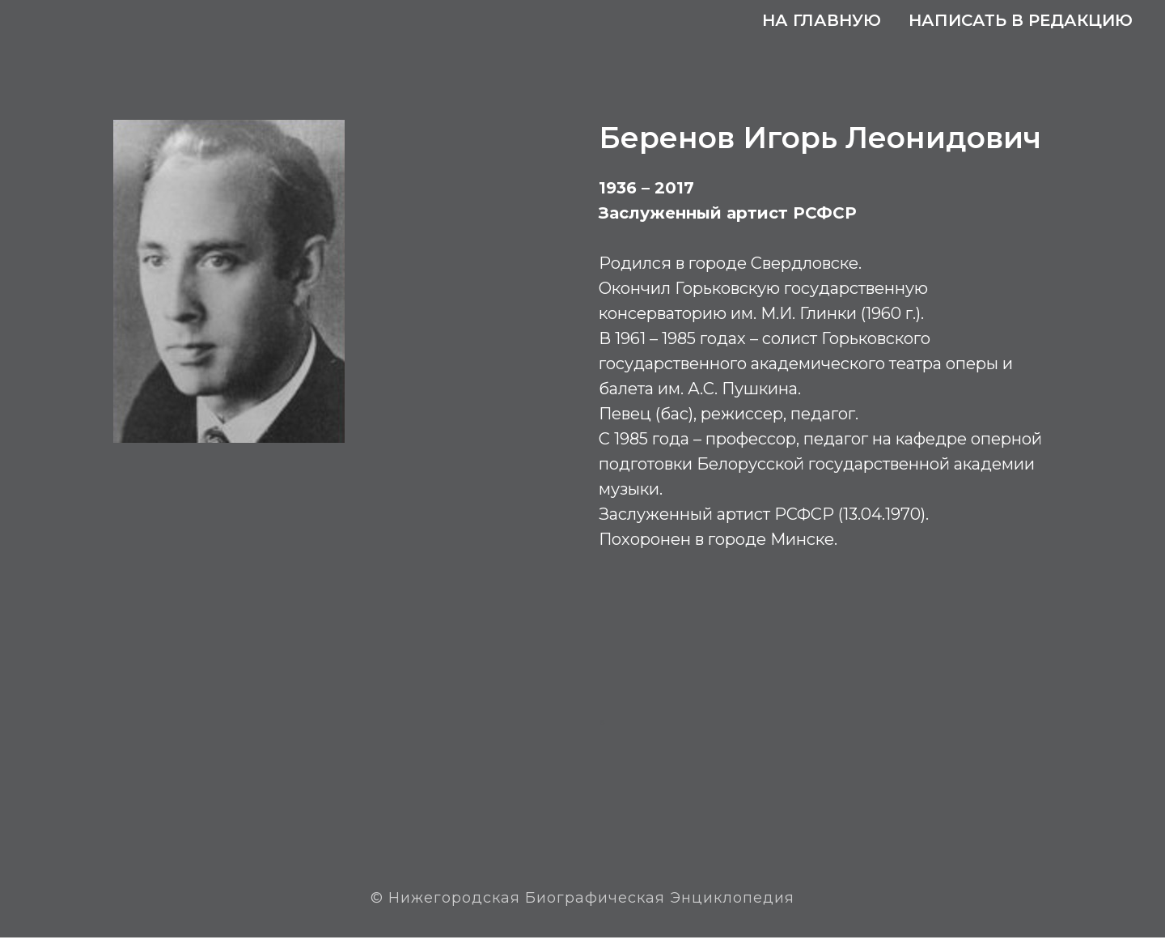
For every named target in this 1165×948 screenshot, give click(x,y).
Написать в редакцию (1021, 20)
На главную (821, 20)
